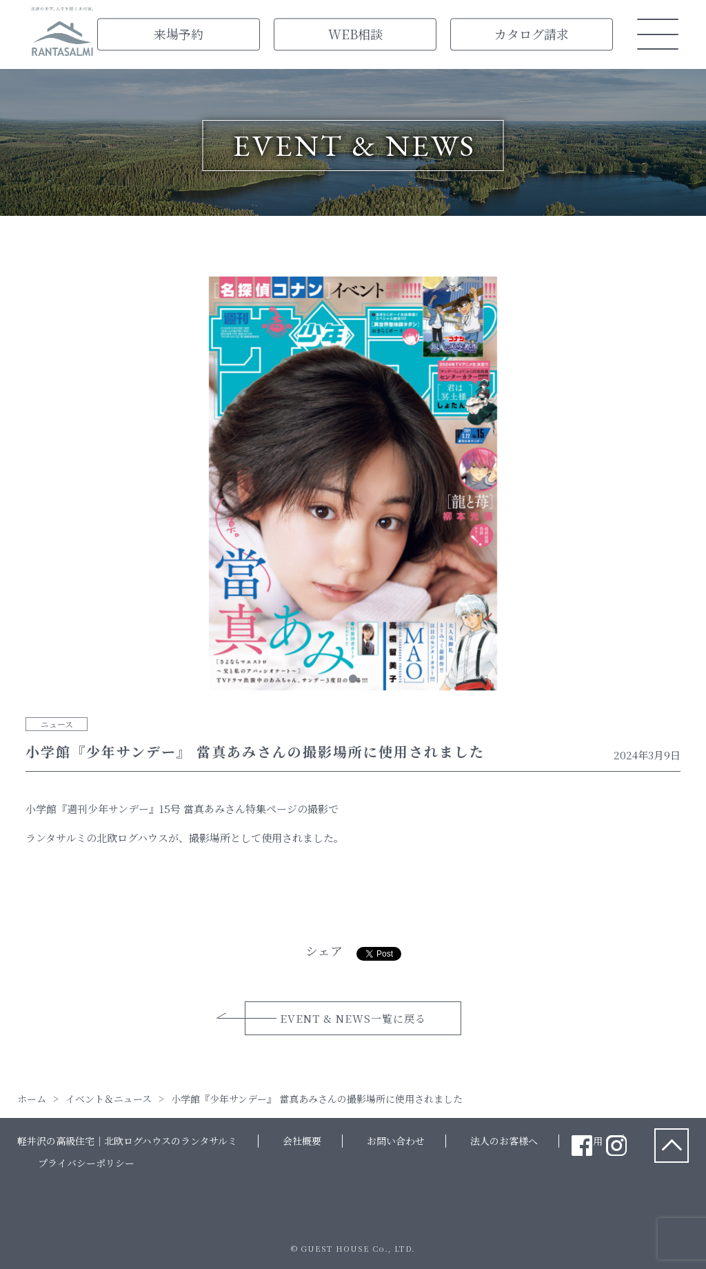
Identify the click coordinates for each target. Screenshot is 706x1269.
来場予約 (178, 34)
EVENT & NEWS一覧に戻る (353, 1018)
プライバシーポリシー (86, 1163)
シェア (324, 950)
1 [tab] (353, 679)
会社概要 (302, 1141)
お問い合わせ (396, 1141)
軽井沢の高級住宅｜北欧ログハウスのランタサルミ (127, 1141)
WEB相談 (355, 34)
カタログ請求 (531, 34)
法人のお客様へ (504, 1141)
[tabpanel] (353, 486)
